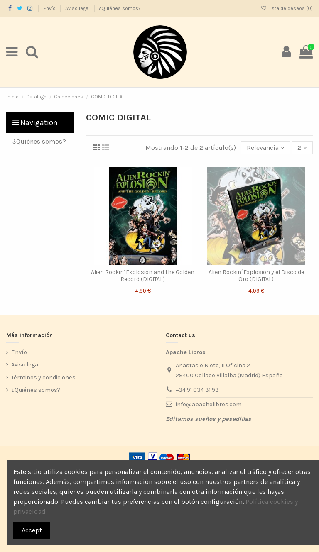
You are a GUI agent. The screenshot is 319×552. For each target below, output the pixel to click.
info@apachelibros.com (209, 404)
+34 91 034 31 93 (197, 389)
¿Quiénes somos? (120, 8)
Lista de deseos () (287, 8)
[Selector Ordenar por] (265, 147)
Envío (50, 8)
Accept (32, 530)
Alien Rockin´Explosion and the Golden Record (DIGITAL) (142, 276)
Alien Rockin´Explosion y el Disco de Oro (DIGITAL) (256, 276)
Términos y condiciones (43, 377)
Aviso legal (78, 8)
